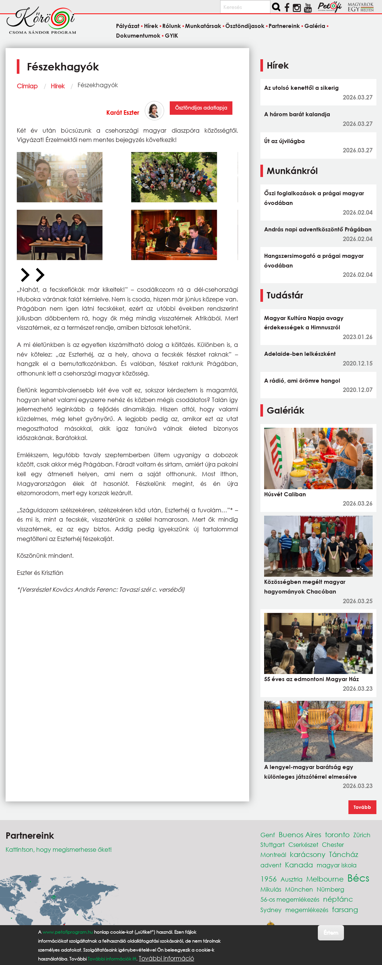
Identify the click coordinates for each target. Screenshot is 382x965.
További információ (166, 958)
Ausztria (292, 879)
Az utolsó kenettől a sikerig (301, 87)
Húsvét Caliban (285, 494)
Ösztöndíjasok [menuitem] (244, 26)
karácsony (307, 854)
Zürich (361, 835)
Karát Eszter (122, 112)
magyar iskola (337, 865)
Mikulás (270, 889)
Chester (333, 844)
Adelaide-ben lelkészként (300, 353)
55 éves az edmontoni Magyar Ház (311, 679)
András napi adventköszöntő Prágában (318, 229)
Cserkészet (303, 844)
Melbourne (325, 878)
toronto (337, 834)
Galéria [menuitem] (314, 26)
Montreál (273, 854)
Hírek (58, 86)
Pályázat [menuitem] (128, 26)
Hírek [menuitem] (151, 26)
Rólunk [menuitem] (171, 26)
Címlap (27, 86)
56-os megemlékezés (289, 899)
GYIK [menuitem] (171, 35)
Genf (267, 835)
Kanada (299, 864)
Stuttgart (272, 844)
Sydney (271, 910)
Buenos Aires (300, 834)
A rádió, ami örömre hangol (302, 380)
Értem (330, 932)
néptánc (338, 899)
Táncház (343, 854)
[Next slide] (39, 275)
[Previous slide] (24, 275)
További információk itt (112, 959)
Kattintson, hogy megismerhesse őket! (59, 849)
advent (270, 865)
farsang (345, 909)
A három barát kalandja (297, 114)
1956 (268, 878)
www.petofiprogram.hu (68, 932)
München (299, 889)
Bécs (358, 877)
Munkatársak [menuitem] (203, 26)
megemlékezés (306, 910)
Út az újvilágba (284, 140)
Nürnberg (330, 889)
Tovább (362, 807)
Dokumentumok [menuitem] (138, 35)
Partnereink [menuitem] (284, 26)
